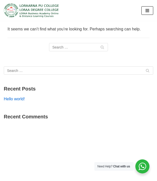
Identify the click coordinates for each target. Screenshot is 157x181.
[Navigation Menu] (147, 10)
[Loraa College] (31, 10)
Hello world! (14, 99)
